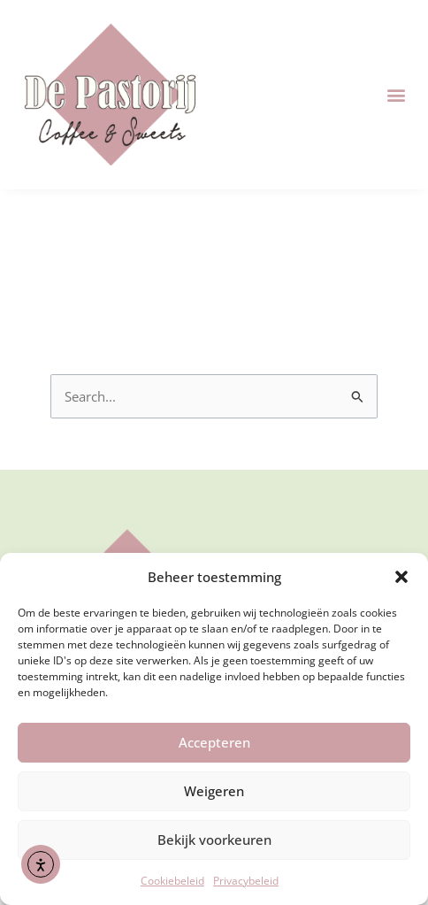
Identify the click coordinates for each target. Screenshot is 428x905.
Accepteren (214, 742)
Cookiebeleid (172, 880)
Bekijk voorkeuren (214, 839)
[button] (401, 577)
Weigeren (214, 791)
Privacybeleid (246, 880)
